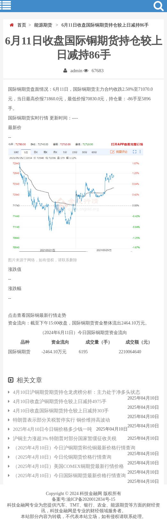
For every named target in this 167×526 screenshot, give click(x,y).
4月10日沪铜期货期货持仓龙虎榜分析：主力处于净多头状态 (74, 392)
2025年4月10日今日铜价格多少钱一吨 (50, 429)
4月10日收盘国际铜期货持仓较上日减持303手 (58, 410)
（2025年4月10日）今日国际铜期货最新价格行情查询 (67, 475)
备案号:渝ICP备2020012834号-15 (83, 499)
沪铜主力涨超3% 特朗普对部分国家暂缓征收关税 (62, 438)
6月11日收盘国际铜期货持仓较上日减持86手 (103, 25)
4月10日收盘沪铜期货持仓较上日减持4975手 (57, 401)
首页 (18, 25)
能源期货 (42, 25)
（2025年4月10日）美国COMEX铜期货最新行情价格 (66, 466)
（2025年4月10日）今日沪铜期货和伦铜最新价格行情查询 (71, 447)
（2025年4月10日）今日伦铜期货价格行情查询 (59, 457)
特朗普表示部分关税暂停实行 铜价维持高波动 (59, 420)
